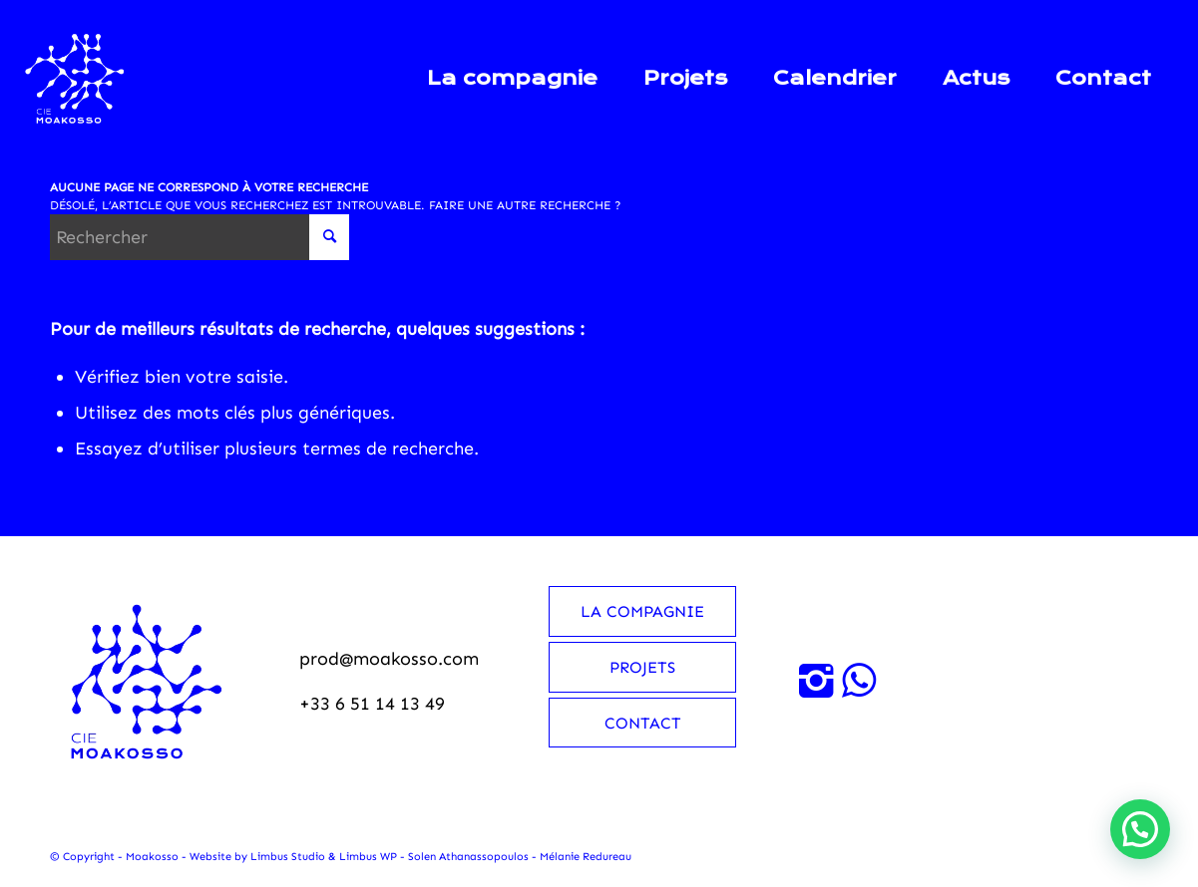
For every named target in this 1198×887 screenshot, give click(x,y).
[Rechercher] (199, 237)
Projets (642, 667)
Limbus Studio (287, 856)
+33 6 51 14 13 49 (372, 704)
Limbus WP (368, 856)
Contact (642, 723)
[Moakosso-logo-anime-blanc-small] (75, 79)
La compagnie (642, 611)
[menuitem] (512, 79)
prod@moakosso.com (389, 659)
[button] (1140, 829)
